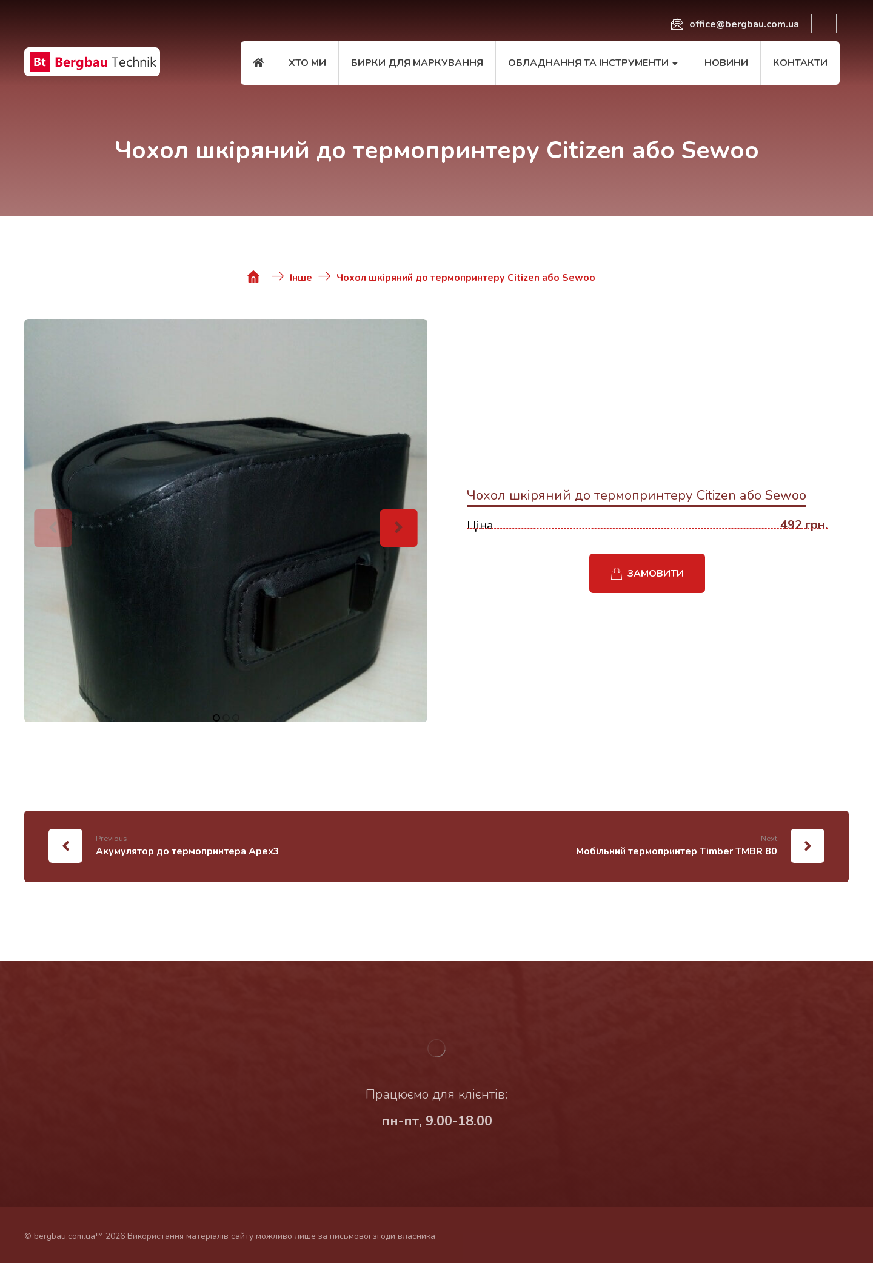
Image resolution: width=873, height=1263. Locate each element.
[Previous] (53, 528)
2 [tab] (226, 718)
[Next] (399, 528)
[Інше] (301, 276)
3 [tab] (235, 718)
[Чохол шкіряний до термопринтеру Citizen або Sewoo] (466, 276)
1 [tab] (216, 718)
